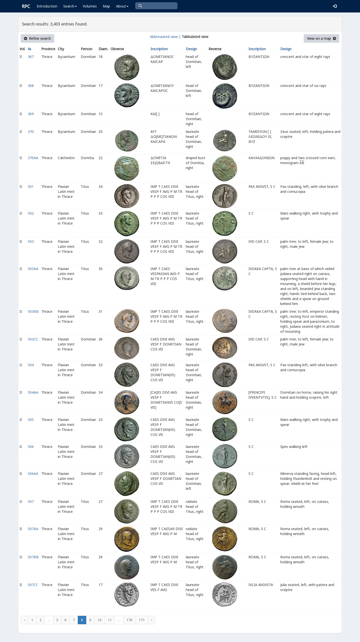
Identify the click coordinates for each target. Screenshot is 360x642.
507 (31, 501)
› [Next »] (151, 620)
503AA (33, 268)
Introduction (47, 6)
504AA (33, 392)
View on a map (321, 38)
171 (142, 620)
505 (31, 419)
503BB (33, 311)
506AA (33, 473)
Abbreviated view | (165, 36)
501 (31, 186)
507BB (33, 557)
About (122, 6)
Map (106, 6)
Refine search (37, 38)
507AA (33, 528)
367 (31, 56)
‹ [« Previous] (24, 620)
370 (31, 131)
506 (31, 446)
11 (110, 620)
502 (31, 213)
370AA (33, 157)
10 (100, 620)
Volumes (90, 6)
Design (191, 48)
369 (31, 113)
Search (70, 6)
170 (129, 620)
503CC (33, 339)
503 (31, 241)
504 (31, 364)
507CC (33, 584)
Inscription (159, 48)
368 (31, 85)
